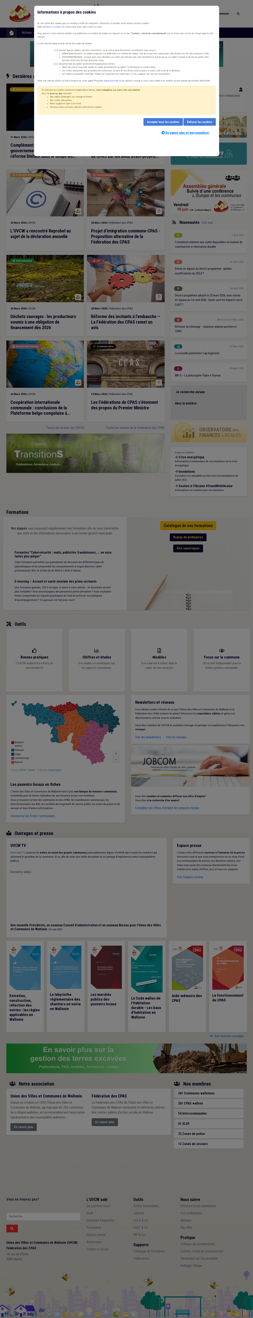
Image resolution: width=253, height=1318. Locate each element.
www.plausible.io (112, 80)
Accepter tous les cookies (163, 122)
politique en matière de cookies (57, 27)
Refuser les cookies (199, 122)
